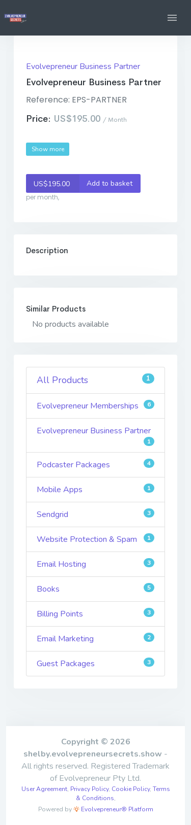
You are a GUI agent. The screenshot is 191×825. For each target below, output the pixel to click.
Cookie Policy (131, 789)
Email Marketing (95, 638)
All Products (95, 379)
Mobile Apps (95, 489)
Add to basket (79, 183)
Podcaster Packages (95, 464)
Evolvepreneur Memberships (95, 405)
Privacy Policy (89, 789)
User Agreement (44, 789)
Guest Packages (95, 663)
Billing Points (95, 614)
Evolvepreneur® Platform (113, 809)
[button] (172, 18)
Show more (48, 149)
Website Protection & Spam (95, 539)
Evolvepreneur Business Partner (83, 66)
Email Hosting (95, 564)
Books (95, 589)
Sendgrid (95, 514)
